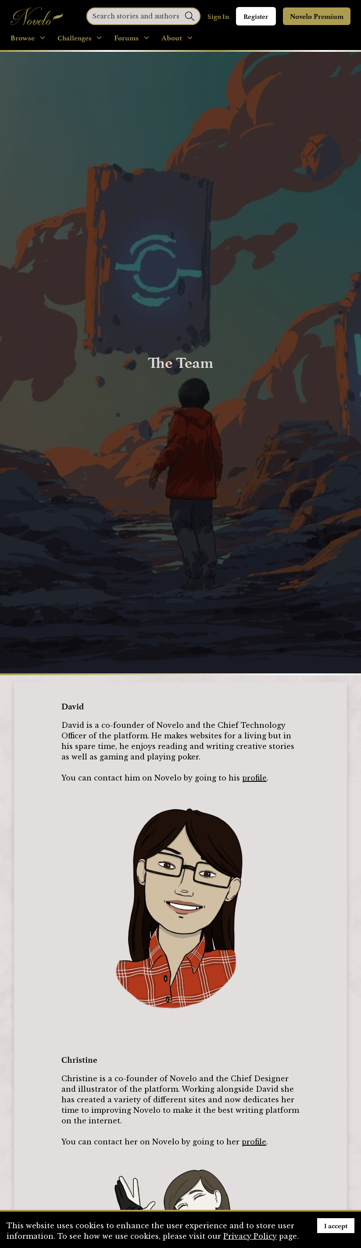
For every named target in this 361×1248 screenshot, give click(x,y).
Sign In (218, 16)
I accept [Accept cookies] (335, 1225)
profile (254, 777)
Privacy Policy (250, 1236)
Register (255, 16)
